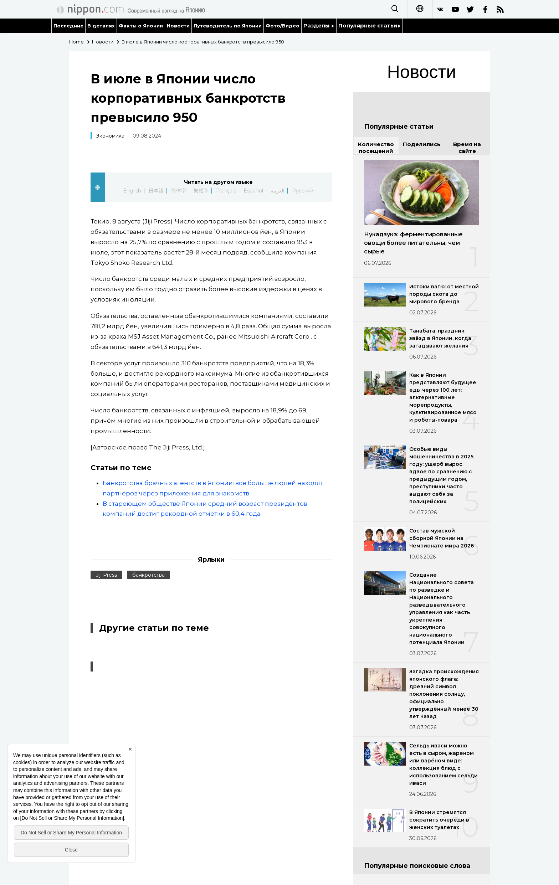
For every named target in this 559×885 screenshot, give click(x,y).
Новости (178, 26)
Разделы (318, 25)
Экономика (110, 136)
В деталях (101, 26)
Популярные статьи (369, 25)
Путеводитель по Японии (228, 26)
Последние (68, 26)
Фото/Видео (282, 26)
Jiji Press (106, 575)
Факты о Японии (141, 26)
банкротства (148, 575)
